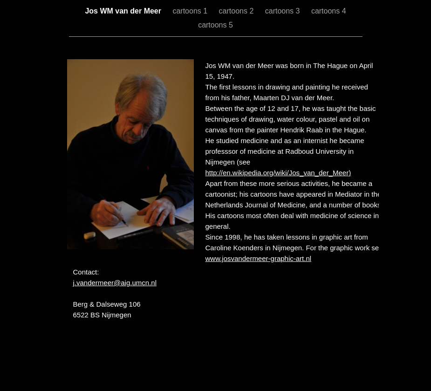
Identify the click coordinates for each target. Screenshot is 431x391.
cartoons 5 (215, 25)
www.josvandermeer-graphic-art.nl (258, 258)
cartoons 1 (190, 11)
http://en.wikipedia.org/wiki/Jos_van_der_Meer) (278, 173)
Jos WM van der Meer (124, 11)
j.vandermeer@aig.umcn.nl (115, 283)
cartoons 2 (237, 11)
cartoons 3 (283, 11)
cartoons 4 (328, 11)
